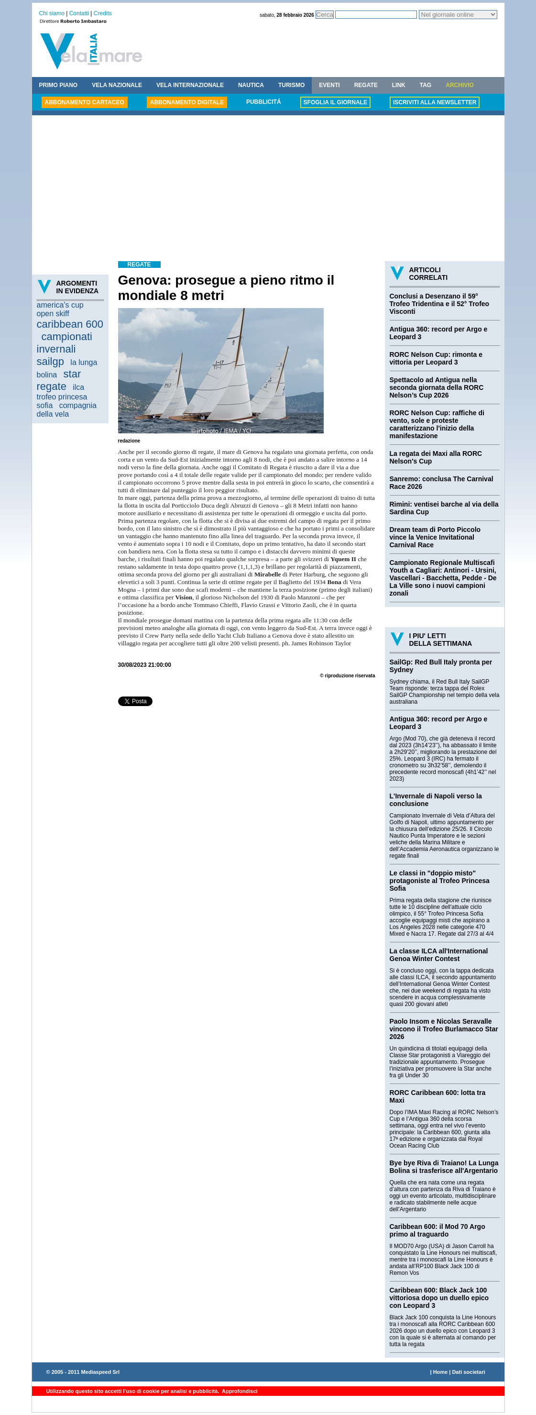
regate (51, 386)
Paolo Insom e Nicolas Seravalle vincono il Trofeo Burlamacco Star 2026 (444, 1028)
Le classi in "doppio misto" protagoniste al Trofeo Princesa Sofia (440, 880)
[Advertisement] (268, 189)
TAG (425, 85)
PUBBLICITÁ (263, 102)
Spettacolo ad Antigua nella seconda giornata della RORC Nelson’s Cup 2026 (437, 387)
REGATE (366, 85)
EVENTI (329, 85)
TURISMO (291, 85)
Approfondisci (238, 1391)
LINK (398, 85)
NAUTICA (251, 85)
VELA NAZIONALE (117, 85)
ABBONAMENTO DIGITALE (187, 102)
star (72, 374)
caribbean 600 (70, 324)
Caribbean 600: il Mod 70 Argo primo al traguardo (437, 1230)
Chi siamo (52, 13)
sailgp (50, 361)
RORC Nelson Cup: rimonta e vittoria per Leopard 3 (436, 358)
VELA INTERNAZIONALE (190, 85)
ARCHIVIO (460, 85)
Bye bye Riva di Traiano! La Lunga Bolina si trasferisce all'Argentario (444, 1166)
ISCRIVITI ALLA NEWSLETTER (434, 102)
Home (440, 1372)
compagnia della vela (67, 409)
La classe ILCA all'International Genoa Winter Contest (439, 954)
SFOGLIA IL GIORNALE (335, 102)
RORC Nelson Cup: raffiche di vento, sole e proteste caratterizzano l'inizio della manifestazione (437, 424)
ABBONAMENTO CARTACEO (84, 102)
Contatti (79, 13)
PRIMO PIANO (58, 85)
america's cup (60, 305)
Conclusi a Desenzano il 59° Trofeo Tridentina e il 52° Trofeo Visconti (440, 303)
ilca (78, 387)
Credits (103, 13)
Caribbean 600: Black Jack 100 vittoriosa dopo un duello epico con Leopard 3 (439, 1297)
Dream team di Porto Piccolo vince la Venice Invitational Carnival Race (435, 537)
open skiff (53, 314)
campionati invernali (64, 343)
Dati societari (468, 1372)
